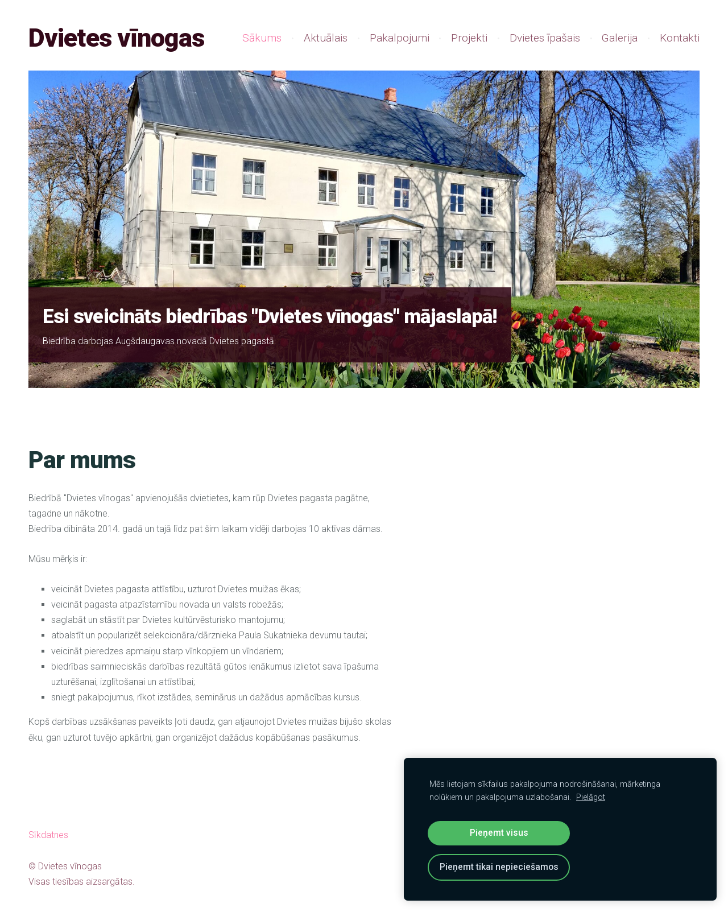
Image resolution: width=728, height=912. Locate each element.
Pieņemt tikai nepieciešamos (499, 866)
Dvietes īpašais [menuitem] (545, 37)
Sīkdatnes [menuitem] (48, 835)
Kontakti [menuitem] (680, 37)
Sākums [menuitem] (262, 37)
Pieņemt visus (499, 832)
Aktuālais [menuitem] (326, 37)
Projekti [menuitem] (469, 37)
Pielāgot (590, 797)
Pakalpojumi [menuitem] (399, 37)
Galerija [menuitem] (620, 37)
